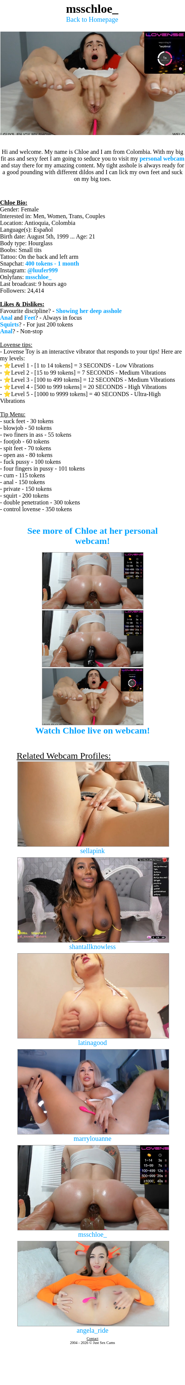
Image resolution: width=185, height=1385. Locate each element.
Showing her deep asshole (89, 311)
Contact (92, 1338)
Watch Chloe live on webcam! (92, 730)
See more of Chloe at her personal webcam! (92, 536)
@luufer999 (42, 270)
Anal (6, 317)
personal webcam (162, 158)
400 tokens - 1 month (52, 263)
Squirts (9, 324)
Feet (29, 317)
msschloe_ (38, 277)
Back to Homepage (92, 19)
